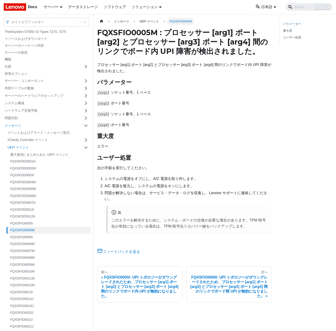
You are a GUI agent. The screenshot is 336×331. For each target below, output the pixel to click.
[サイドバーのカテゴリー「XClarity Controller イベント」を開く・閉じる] (86, 140)
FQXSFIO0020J (22, 312)
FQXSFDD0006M (23, 196)
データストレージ (83, 7)
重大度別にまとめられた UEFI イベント (39, 154)
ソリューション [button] (145, 7)
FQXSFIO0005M (22, 230)
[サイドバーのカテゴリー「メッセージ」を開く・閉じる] (86, 125)
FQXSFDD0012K (22, 216)
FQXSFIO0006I (21, 237)
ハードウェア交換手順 (21, 110)
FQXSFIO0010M (22, 271)
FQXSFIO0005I (21, 223)
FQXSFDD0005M (23, 189)
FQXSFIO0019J (22, 306)
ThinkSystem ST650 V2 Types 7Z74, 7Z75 (35, 32)
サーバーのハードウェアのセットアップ (34, 95)
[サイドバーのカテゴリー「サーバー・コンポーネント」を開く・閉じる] (86, 81)
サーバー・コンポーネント (24, 81)
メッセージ (13, 125)
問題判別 (11, 118)
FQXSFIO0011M (22, 278)
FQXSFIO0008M (22, 257)
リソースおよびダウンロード (26, 39)
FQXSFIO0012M (22, 285)
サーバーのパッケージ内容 (24, 45)
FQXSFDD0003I (22, 175)
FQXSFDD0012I (22, 209)
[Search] (309, 7)
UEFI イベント (18, 147)
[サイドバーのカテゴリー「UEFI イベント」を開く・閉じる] (86, 147)
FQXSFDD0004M (23, 182)
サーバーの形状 (16, 52)
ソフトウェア (115, 7)
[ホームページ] (101, 21)
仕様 (8, 66)
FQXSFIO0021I (21, 319)
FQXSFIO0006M (22, 244)
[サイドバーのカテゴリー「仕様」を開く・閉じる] (86, 66)
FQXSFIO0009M (22, 264)
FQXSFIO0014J (22, 299)
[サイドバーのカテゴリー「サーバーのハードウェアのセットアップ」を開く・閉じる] (86, 96)
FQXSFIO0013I (21, 292)
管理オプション (16, 74)
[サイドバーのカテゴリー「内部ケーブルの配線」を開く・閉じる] (86, 88)
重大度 (287, 30)
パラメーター (292, 24)
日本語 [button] (263, 7)
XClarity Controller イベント (27, 140)
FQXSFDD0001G (23, 161)
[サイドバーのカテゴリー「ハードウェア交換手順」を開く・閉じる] (86, 110)
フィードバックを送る (118, 252)
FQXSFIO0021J (22, 326)
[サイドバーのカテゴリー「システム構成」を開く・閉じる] (86, 103)
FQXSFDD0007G (23, 202)
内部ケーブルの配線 (19, 88)
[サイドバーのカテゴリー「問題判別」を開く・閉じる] (86, 118)
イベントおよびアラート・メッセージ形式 (38, 132)
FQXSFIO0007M (22, 251)
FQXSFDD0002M (23, 168)
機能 (8, 59)
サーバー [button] (51, 7)
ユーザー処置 (292, 37)
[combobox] (11, 22)
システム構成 (14, 103)
